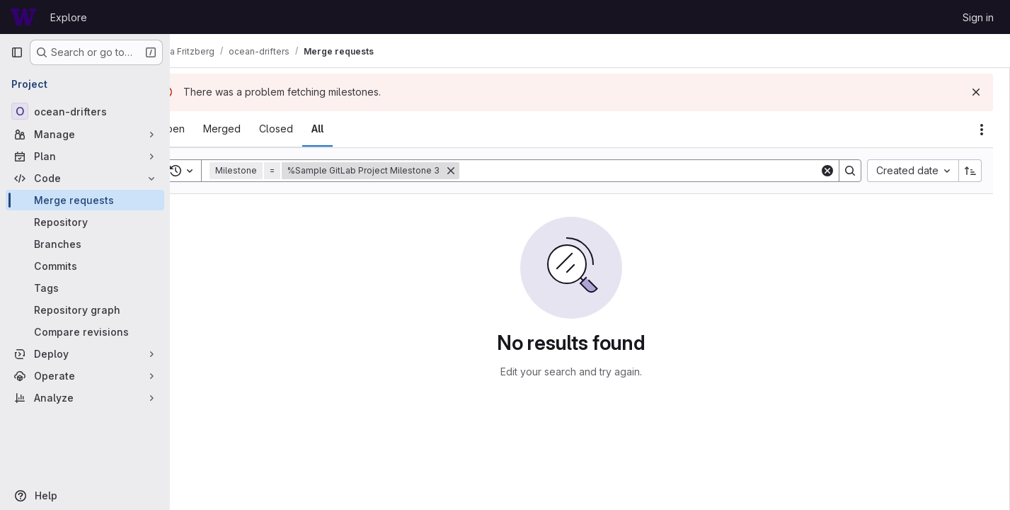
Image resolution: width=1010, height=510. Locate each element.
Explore (68, 17)
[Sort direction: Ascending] (970, 170)
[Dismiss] (976, 92)
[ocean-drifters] (85, 111)
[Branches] (85, 244)
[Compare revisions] (85, 332)
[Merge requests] (85, 200)
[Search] (658, 170)
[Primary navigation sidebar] (17, 52)
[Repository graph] (85, 310)
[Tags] (85, 288)
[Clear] (827, 170)
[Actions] (981, 129)
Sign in (978, 17)
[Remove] (488, 170)
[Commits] (85, 266)
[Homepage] (23, 17)
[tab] (209, 129)
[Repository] (85, 222)
